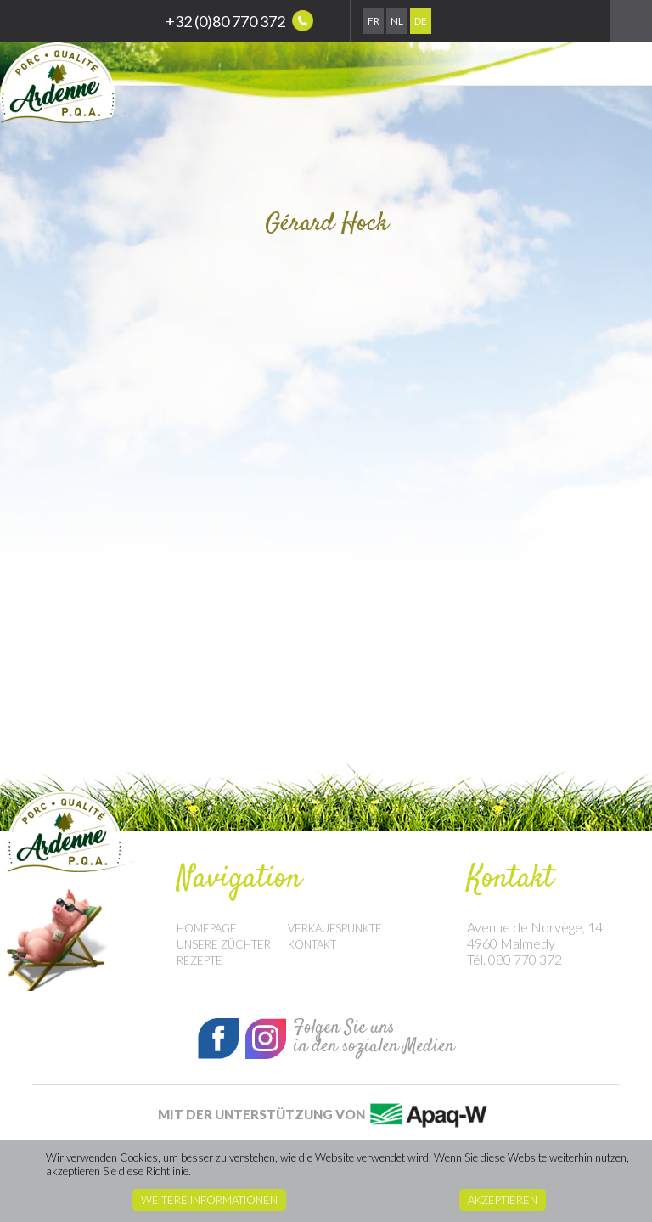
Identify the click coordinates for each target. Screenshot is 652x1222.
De (420, 20)
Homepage (207, 928)
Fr (373, 20)
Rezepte (199, 960)
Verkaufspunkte (335, 928)
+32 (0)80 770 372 (239, 20)
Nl (397, 20)
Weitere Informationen (209, 1200)
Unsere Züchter (224, 944)
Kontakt (312, 944)
